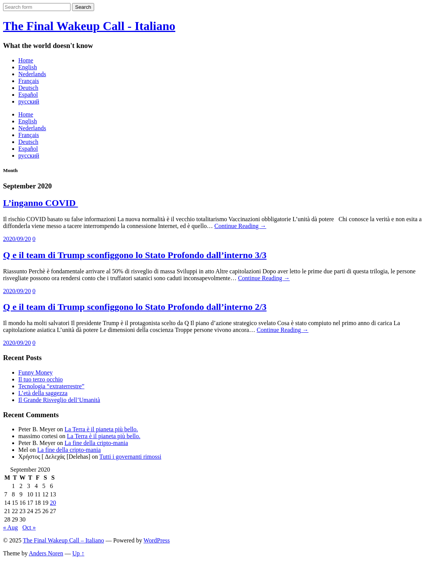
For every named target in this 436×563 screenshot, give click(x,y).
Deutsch (28, 88)
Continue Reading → (240, 226)
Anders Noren (46, 553)
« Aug (10, 527)
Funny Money (35, 372)
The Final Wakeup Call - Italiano (89, 26)
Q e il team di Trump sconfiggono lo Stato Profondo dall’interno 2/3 (134, 307)
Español (28, 94)
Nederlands (32, 74)
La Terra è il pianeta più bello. (101, 429)
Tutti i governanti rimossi (130, 456)
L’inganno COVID (40, 203)
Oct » (29, 527)
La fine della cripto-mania (96, 443)
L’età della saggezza (42, 393)
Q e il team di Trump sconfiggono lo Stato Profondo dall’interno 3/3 (134, 255)
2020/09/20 (17, 239)
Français (28, 81)
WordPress (157, 540)
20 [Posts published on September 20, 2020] (53, 502)
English (27, 67)
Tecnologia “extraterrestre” (51, 386)
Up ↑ (78, 553)
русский (28, 101)
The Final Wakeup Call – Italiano (63, 540)
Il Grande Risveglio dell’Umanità (59, 400)
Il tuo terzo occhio (40, 379)
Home (25, 60)
